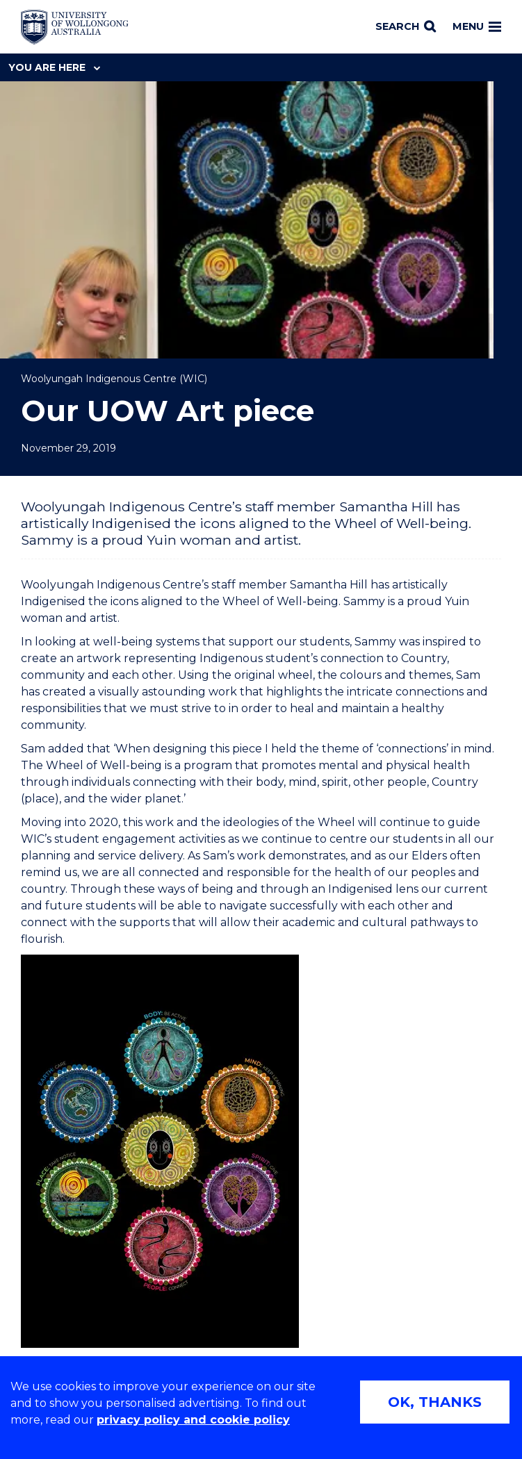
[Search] (405, 27)
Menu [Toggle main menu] (476, 26)
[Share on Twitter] (441, 760)
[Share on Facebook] (418, 760)
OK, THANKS (435, 1402)
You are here (54, 67)
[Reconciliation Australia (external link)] (81, 1258)
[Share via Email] (487, 760)
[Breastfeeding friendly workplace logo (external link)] (321, 1257)
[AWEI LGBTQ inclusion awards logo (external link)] (192, 1258)
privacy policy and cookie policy (193, 1419)
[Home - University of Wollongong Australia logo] (75, 27)
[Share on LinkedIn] (464, 760)
